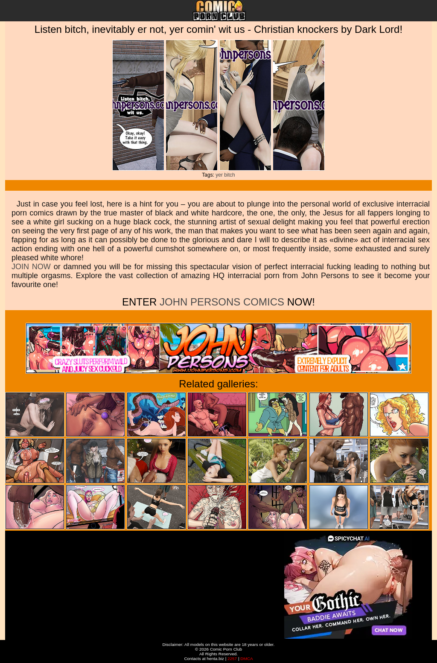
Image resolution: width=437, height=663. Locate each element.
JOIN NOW (31, 266)
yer (219, 175)
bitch (229, 175)
